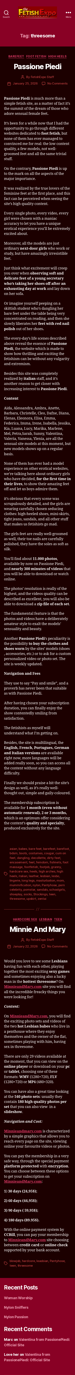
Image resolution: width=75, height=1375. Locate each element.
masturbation (45, 880)
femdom (42, 862)
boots (23, 853)
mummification (20, 885)
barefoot (63, 849)
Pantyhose (49, 885)
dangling (23, 858)
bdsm (14, 853)
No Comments (57, 83)
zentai (42, 899)
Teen (58, 919)
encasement (18, 862)
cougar (49, 853)
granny (56, 867)
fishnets (55, 862)
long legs (28, 880)
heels (33, 871)
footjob (45, 867)
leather (34, 876)
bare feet (35, 849)
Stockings (40, 894)
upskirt (31, 899)
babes (23, 849)
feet (32, 862)
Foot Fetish (36, 56)
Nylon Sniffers (16, 1307)
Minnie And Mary (38, 929)
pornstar (29, 889)
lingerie (15, 880)
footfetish (31, 867)
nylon (36, 885)
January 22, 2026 (25, 946)
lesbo (55, 876)
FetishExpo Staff (42, 77)
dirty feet (53, 858)
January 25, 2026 (25, 83)
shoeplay (16, 894)
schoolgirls (57, 889)
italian (23, 876)
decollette (38, 858)
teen (52, 894)
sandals (42, 889)
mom (60, 880)
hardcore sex (19, 871)
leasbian (42, 1261)
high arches (47, 871)
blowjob (15, 1261)
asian (13, 849)
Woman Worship (18, 1298)
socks (28, 894)
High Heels (57, 56)
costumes (36, 853)
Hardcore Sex (25, 919)
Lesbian (45, 919)
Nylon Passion (16, 1317)
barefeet (49, 849)
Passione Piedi (37, 66)
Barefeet (16, 56)
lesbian (45, 876)
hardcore (28, 1261)
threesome (17, 899)
